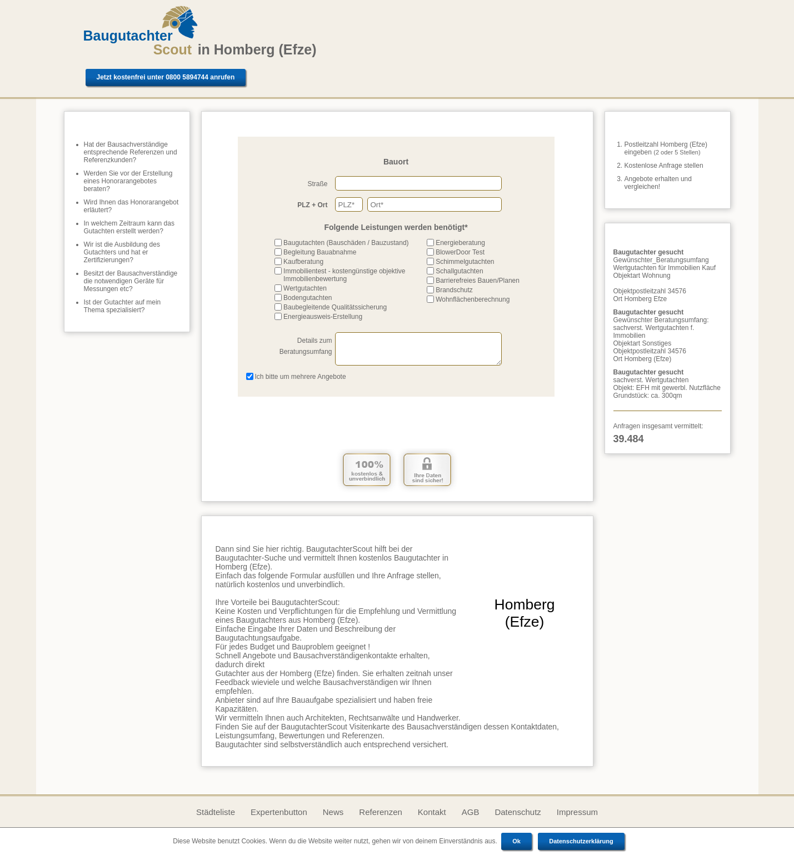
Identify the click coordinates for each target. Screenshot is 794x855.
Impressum (577, 812)
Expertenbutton (279, 812)
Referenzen (380, 812)
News (333, 812)
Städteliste (215, 812)
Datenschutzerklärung (581, 841)
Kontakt (432, 812)
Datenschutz (518, 812)
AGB (471, 812)
